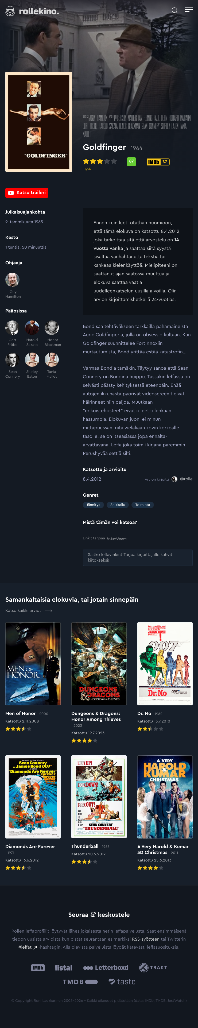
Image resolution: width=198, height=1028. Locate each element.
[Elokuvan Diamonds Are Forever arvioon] (33, 813)
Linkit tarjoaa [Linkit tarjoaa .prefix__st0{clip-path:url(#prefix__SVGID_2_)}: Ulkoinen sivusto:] (104, 538)
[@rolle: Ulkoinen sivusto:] (182, 479)
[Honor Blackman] (52, 333)
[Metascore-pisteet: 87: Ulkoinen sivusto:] (131, 161)
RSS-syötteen (146, 939)
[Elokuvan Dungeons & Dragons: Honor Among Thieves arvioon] (99, 683)
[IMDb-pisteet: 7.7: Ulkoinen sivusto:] (158, 162)
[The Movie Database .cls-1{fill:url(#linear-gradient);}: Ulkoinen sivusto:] (80, 983)
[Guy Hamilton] (12, 286)
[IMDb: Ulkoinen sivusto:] (38, 968)
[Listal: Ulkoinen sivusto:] (62, 968)
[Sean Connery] (12, 366)
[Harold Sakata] (32, 333)
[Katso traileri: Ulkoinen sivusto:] (26, 193)
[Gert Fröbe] (12, 333)
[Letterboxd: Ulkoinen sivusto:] (106, 967)
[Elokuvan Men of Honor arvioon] (33, 677)
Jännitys (93, 505)
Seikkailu (117, 505)
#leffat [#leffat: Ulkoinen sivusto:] (25, 947)
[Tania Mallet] (52, 366)
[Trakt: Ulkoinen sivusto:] (154, 967)
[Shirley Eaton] (32, 366)
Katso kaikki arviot (28, 611)
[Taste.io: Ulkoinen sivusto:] (122, 983)
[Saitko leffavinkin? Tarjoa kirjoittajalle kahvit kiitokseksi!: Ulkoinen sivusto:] (138, 558)
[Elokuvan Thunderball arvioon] (99, 810)
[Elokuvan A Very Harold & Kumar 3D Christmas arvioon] (165, 813)
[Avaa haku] (174, 10)
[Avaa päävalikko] (189, 10)
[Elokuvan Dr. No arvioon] (165, 677)
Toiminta (142, 505)
